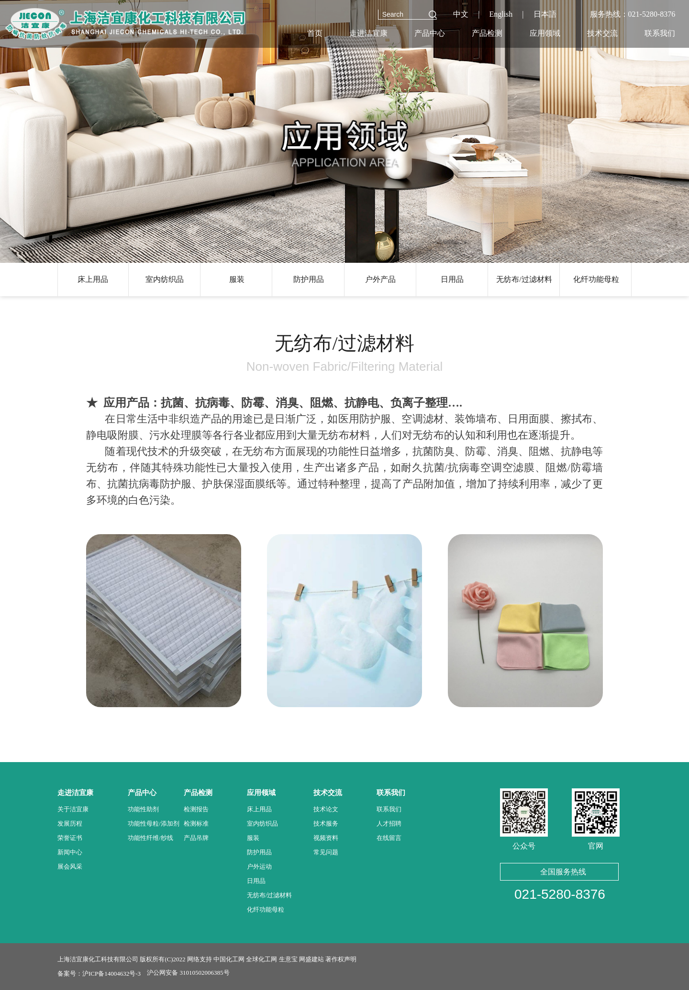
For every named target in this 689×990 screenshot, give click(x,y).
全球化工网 (261, 959)
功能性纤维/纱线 (150, 837)
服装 (236, 279)
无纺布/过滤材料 (524, 279)
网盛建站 (311, 959)
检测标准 (196, 823)
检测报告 (196, 809)
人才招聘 (389, 823)
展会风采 (69, 866)
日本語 (544, 14)
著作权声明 (340, 959)
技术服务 (325, 823)
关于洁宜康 (73, 809)
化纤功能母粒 (596, 279)
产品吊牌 (196, 837)
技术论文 (325, 809)
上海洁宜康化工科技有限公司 (97, 959)
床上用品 (93, 279)
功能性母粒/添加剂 (153, 823)
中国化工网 (228, 959)
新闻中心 (69, 852)
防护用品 (308, 279)
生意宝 (288, 959)
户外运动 (259, 866)
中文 (460, 14)
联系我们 (389, 809)
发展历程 (69, 823)
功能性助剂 (143, 809)
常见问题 (325, 852)
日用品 (452, 279)
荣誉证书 (69, 837)
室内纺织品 (164, 279)
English (500, 14)
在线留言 (389, 837)
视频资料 (325, 837)
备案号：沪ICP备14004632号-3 (99, 973)
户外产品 (380, 279)
